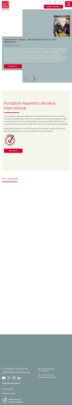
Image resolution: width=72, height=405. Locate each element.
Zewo (10, 140)
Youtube (4, 377)
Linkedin (19, 377)
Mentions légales (9, 393)
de (60, 2)
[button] (34, 78)
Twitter (9, 377)
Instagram (14, 377)
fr (50, 2)
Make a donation (53, 6)
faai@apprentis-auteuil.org (47, 377)
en (55, 2)
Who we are (13, 150)
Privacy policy (7, 389)
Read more (13, 66)
